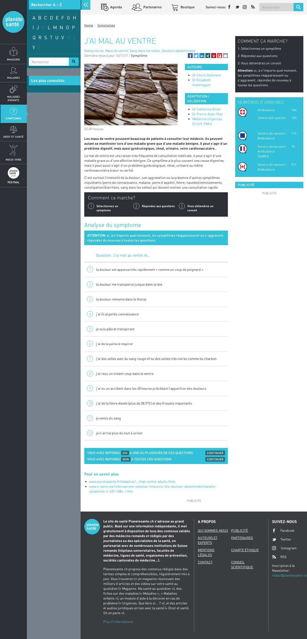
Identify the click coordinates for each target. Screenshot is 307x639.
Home (88, 25)
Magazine (13, 59)
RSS (279, 556)
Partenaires (152, 7)
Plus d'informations (118, 622)
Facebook (283, 530)
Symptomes (13, 118)
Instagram (284, 548)
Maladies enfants (13, 98)
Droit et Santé (13, 136)
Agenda (115, 7)
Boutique (187, 7)
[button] (190, 55)
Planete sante (13, 22)
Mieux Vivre (13, 159)
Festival (13, 182)
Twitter (281, 539)
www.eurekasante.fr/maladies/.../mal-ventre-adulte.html (132, 481)
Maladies (13, 77)
